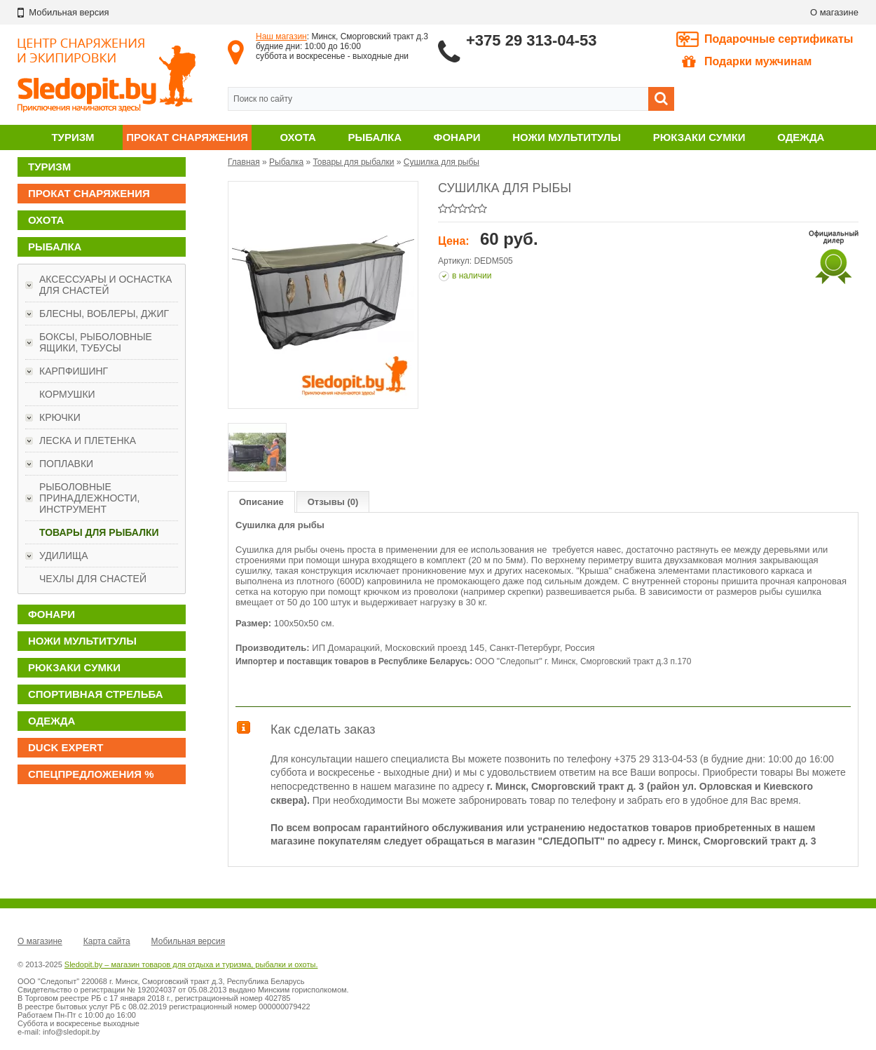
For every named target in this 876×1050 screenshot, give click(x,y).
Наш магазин (281, 36)
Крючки (60, 417)
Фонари (457, 137)
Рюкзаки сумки (699, 137)
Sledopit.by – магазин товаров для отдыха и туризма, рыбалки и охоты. (191, 964)
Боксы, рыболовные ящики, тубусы (95, 342)
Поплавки (66, 463)
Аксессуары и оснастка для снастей (105, 285)
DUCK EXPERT (66, 747)
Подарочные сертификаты (779, 39)
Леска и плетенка (87, 440)
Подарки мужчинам (747, 61)
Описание (261, 502)
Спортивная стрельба (95, 694)
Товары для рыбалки (99, 532)
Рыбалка (375, 137)
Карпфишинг (73, 371)
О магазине (834, 12)
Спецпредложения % (91, 774)
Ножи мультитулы (566, 137)
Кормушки (67, 394)
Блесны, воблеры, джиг (104, 313)
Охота (298, 137)
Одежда (800, 137)
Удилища (63, 555)
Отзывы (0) (333, 502)
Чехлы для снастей (92, 578)
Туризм (72, 137)
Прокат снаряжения (187, 137)
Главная (244, 162)
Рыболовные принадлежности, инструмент (89, 498)
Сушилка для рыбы (441, 162)
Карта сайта (106, 941)
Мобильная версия (188, 941)
